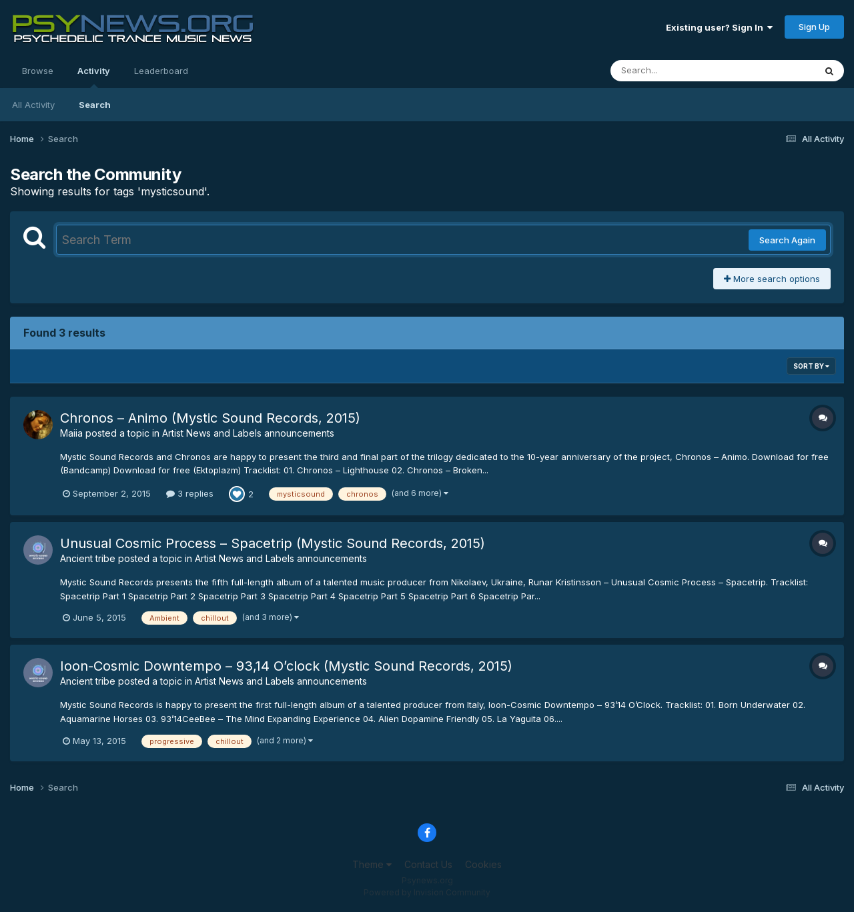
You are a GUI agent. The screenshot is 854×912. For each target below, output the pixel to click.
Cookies (483, 864)
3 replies (190, 493)
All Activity (33, 104)
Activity (93, 76)
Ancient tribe (87, 558)
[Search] (676, 70)
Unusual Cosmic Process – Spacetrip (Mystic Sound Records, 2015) (272, 543)
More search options (772, 278)
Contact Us (428, 864)
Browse (37, 70)
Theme (372, 864)
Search (95, 104)
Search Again (787, 240)
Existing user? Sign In (719, 27)
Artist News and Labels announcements (248, 433)
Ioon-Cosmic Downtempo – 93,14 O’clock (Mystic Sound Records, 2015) (286, 666)
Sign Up (814, 26)
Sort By (811, 366)
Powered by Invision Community (427, 892)
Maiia (71, 433)
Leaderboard (161, 70)
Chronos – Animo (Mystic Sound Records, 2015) (210, 418)
